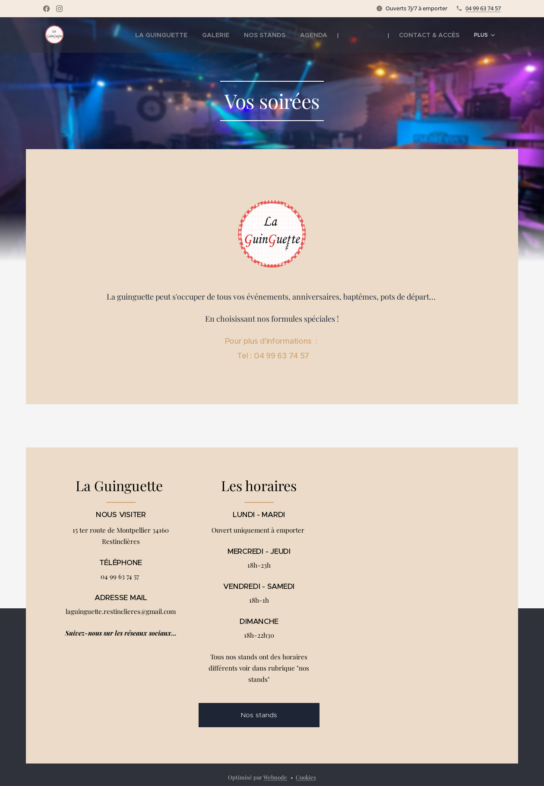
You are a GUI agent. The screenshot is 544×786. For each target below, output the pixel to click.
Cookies (306, 777)
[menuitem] (168, 35)
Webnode (275, 777)
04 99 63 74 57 (483, 8)
